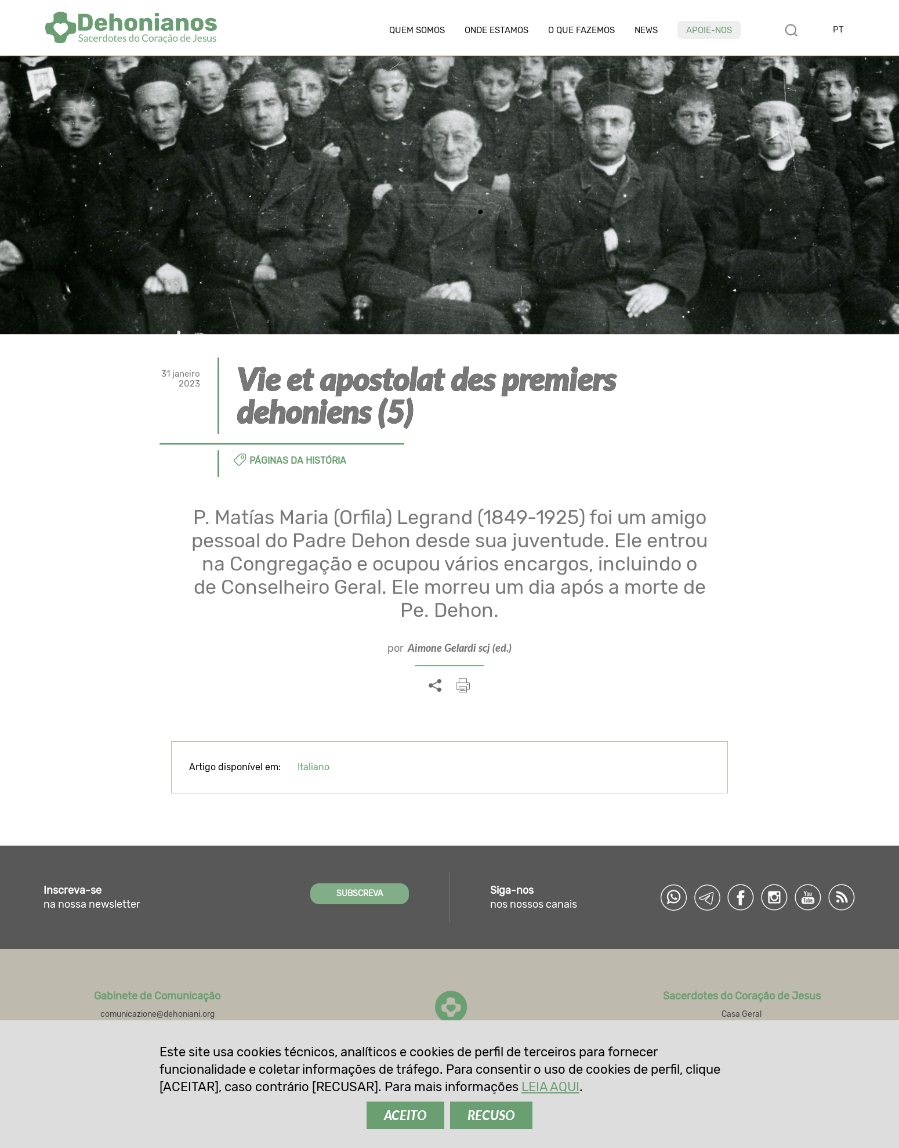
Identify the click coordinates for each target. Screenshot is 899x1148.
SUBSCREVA (359, 893)
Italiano (313, 766)
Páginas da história (297, 460)
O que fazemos (581, 30)
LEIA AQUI (550, 1087)
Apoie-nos (709, 30)
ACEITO (405, 1115)
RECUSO (491, 1115)
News (646, 30)
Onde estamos (496, 30)
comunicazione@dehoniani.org (157, 1014)
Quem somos (417, 30)
